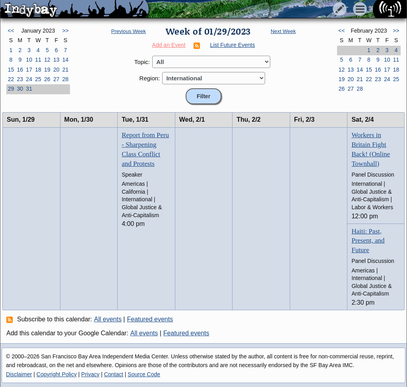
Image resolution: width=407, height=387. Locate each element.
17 (29, 69)
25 (38, 79)
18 (38, 69)
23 (20, 79)
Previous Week (128, 31)
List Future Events (232, 45)
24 (29, 79)
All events (108, 319)
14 (65, 59)
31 (29, 89)
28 (65, 79)
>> (65, 30)
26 (47, 79)
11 (38, 59)
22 (11, 79)
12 (47, 59)
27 (56, 79)
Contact (113, 374)
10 (29, 59)
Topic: (142, 61)
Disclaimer (19, 374)
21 (65, 69)
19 (47, 69)
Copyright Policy (57, 374)
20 (56, 69)
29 (11, 89)
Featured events (150, 319)
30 (20, 89)
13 (56, 59)
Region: (150, 78)
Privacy (90, 374)
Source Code (144, 374)
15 (11, 69)
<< (11, 30)
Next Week (283, 31)
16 (20, 69)
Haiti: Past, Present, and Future (367, 241)
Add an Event (169, 45)
